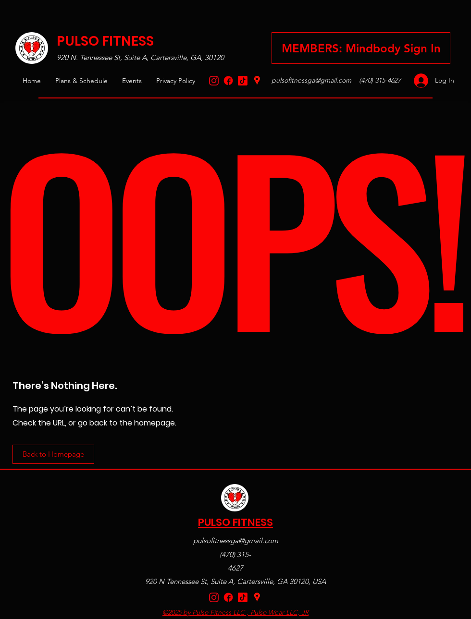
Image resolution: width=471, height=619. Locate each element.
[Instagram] (214, 80)
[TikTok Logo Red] (243, 80)
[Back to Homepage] (53, 454)
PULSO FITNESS (105, 41)
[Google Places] (257, 80)
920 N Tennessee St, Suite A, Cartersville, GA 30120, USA (235, 581)
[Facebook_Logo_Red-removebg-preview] (228, 80)
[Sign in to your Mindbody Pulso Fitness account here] (361, 48)
